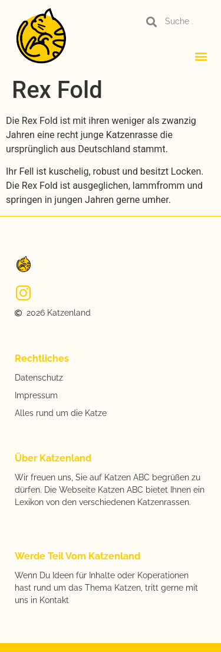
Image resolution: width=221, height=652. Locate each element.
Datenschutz (39, 377)
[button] (201, 55)
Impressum (36, 395)
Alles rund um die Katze (61, 413)
